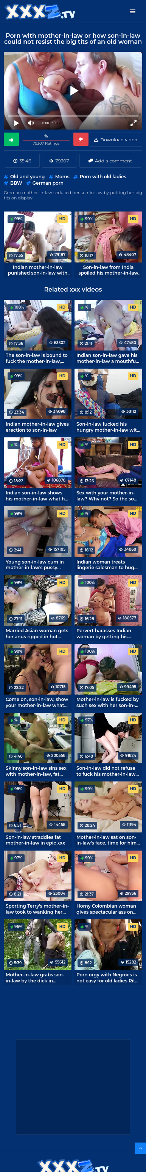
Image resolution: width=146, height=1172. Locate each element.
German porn (48, 183)
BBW (16, 183)
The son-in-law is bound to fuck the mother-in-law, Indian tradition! (37, 358)
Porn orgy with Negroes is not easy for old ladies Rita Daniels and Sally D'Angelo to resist (107, 977)
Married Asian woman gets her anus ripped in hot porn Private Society (37, 633)
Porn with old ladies (103, 176)
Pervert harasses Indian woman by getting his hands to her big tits (103, 633)
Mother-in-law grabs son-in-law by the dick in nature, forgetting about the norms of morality (35, 977)
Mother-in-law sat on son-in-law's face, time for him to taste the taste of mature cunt (106, 840)
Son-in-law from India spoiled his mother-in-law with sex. (108, 270)
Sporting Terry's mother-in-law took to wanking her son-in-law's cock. (37, 908)
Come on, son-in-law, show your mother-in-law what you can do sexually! (37, 702)
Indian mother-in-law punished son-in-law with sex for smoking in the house (37, 270)
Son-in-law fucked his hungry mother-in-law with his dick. (108, 426)
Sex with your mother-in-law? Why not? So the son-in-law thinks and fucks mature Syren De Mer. (107, 495)
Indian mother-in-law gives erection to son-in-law (37, 426)
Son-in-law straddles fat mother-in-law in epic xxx (35, 840)
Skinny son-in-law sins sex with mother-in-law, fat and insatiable (36, 771)
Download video (118, 139)
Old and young (27, 176)
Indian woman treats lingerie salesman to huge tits (106, 564)
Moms (62, 176)
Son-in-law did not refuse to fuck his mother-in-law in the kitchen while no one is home (108, 771)
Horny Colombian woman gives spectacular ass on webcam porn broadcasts (106, 908)
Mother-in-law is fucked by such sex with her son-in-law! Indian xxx (107, 702)
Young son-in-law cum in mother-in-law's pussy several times (35, 564)
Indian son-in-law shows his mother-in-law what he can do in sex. (37, 495)
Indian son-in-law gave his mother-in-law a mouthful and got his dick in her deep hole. (107, 358)
